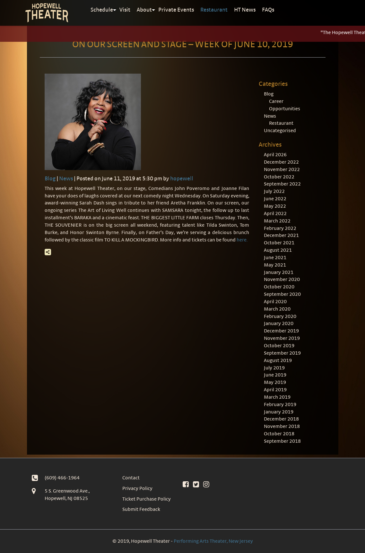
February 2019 (280, 404)
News (66, 178)
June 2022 (275, 198)
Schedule (102, 9)
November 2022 (282, 169)
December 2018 (281, 419)
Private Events (176, 9)
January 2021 (278, 272)
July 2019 (274, 368)
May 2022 (275, 206)
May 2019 (275, 382)
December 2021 (281, 235)
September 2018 (282, 441)
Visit (124, 9)
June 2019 (275, 375)
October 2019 (279, 345)
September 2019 (282, 353)
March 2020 (277, 309)
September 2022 (282, 184)
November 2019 (282, 338)
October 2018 (279, 434)
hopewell (181, 178)
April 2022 (275, 213)
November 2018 (282, 426)
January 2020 (278, 323)
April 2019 (275, 389)
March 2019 (277, 397)
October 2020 (279, 287)
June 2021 (275, 257)
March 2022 (277, 221)
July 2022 (274, 191)
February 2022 (280, 228)
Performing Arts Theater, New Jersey (213, 541)
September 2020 (282, 294)
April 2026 (275, 154)
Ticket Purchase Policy (146, 499)
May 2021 (275, 265)
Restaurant (214, 9)
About (144, 9)
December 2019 (281, 331)
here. (242, 240)
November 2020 (282, 279)
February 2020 (280, 316)
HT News (245, 9)
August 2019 (278, 360)
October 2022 (279, 177)
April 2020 (275, 301)
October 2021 (279, 243)
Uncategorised (280, 130)
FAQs (268, 9)
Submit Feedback (141, 509)
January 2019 (278, 412)
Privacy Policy (137, 488)
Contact (131, 478)
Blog (50, 178)
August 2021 (278, 250)
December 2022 (281, 162)
